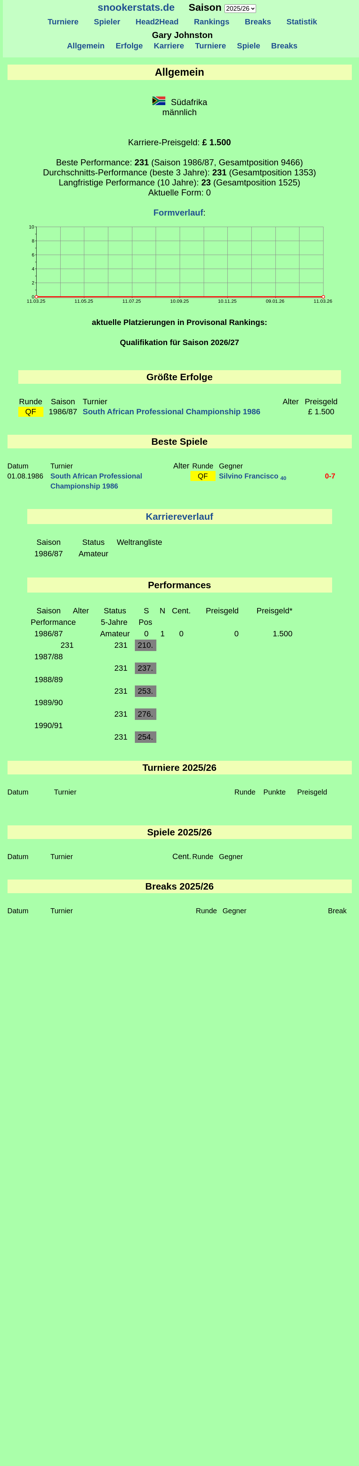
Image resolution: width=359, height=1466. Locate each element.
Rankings (211, 21)
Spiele (248, 45)
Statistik (301, 21)
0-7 (330, 476)
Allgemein (86, 45)
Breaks (258, 21)
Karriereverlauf (179, 516)
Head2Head (157, 21)
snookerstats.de (136, 7)
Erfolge (129, 45)
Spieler (107, 21)
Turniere (63, 21)
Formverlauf (178, 212)
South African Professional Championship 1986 (172, 411)
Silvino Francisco (253, 476)
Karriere (169, 45)
